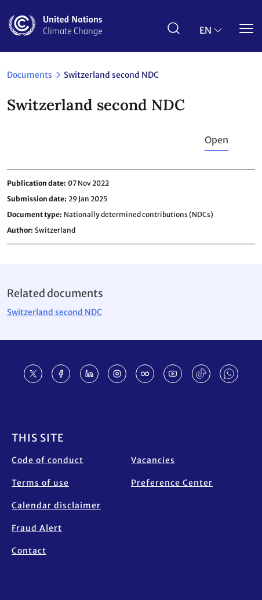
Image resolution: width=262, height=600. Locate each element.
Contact (29, 550)
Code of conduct (47, 460)
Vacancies (153, 460)
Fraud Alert (37, 528)
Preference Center (172, 483)
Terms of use (40, 483)
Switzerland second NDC (54, 312)
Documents (29, 75)
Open (216, 140)
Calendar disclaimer (56, 505)
